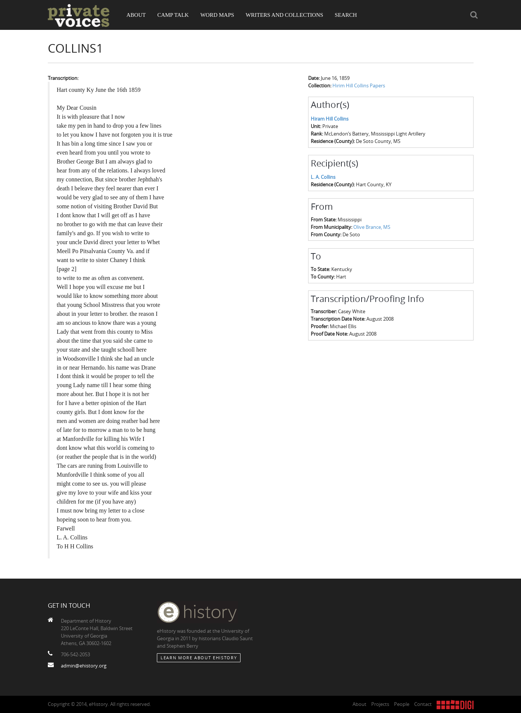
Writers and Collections (284, 15)
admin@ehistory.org (83, 665)
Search (346, 15)
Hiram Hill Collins (329, 118)
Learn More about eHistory (199, 657)
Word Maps (217, 15)
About (136, 15)
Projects (380, 704)
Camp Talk (173, 15)
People (401, 704)
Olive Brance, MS (371, 227)
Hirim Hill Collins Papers (358, 85)
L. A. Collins (323, 177)
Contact (423, 704)
